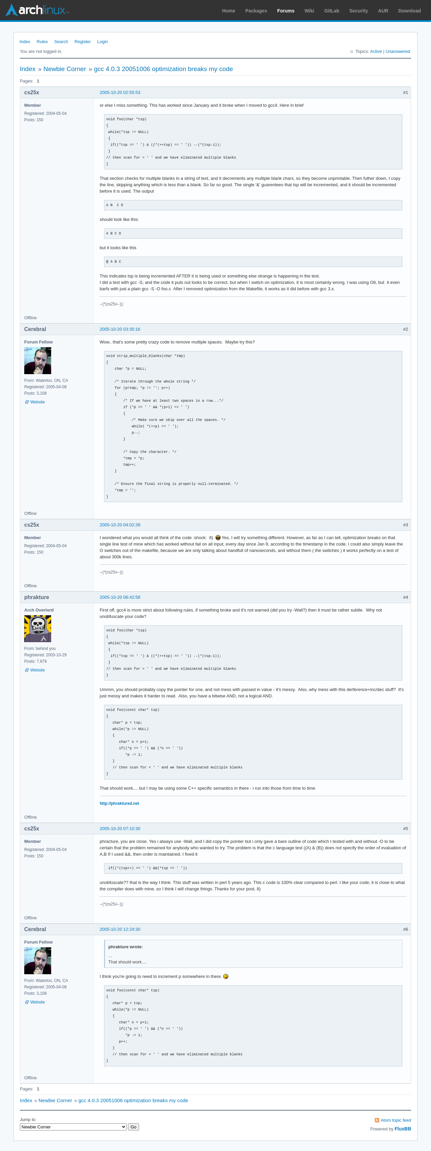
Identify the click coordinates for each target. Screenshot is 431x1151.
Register (82, 41)
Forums (285, 10)
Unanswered (398, 51)
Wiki (309, 10)
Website (37, 402)
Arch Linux (37, 10)
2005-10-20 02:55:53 (120, 92)
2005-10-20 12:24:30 (120, 929)
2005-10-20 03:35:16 (120, 329)
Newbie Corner (64, 68)
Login (102, 41)
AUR (383, 10)
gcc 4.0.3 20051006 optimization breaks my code (163, 68)
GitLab (331, 10)
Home (228, 10)
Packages (256, 10)
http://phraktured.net (119, 803)
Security (359, 10)
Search (61, 41)
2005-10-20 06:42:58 (120, 597)
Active (376, 51)
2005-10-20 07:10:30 (120, 828)
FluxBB (403, 1128)
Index (25, 41)
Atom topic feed (396, 1120)
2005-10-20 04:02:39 (120, 524)
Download (409, 10)
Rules (42, 41)
